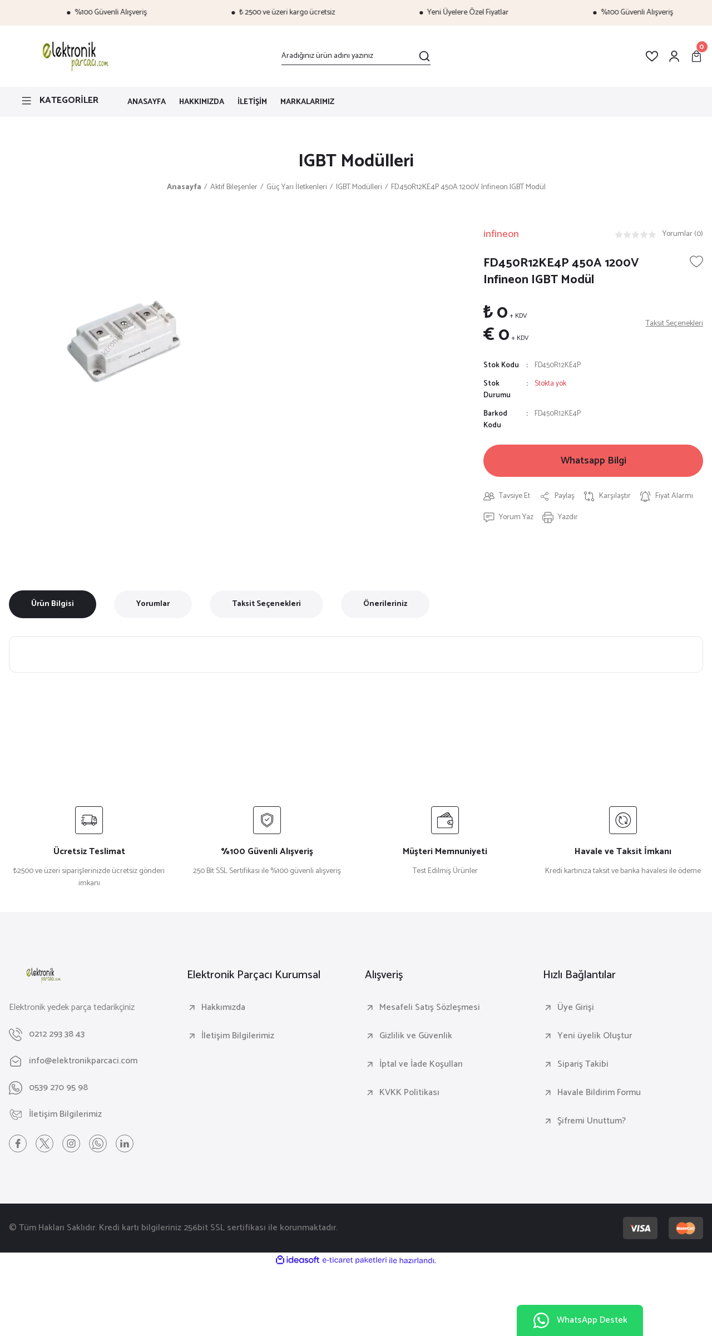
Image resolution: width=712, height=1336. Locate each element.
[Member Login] (674, 56)
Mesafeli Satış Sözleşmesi (429, 1007)
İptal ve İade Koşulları (421, 1064)
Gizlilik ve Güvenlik (415, 1036)
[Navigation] (59, 101)
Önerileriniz (385, 604)
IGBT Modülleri (356, 161)
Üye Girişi (575, 1007)
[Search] (356, 56)
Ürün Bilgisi (52, 604)
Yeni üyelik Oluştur (594, 1036)
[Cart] (696, 56)
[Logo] (74, 56)
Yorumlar (153, 604)
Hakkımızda (223, 1007)
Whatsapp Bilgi (593, 460)
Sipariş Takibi (583, 1064)
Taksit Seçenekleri (266, 604)
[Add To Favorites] (696, 261)
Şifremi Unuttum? (591, 1121)
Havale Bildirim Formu (599, 1093)
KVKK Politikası (409, 1093)
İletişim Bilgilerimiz (237, 1036)
